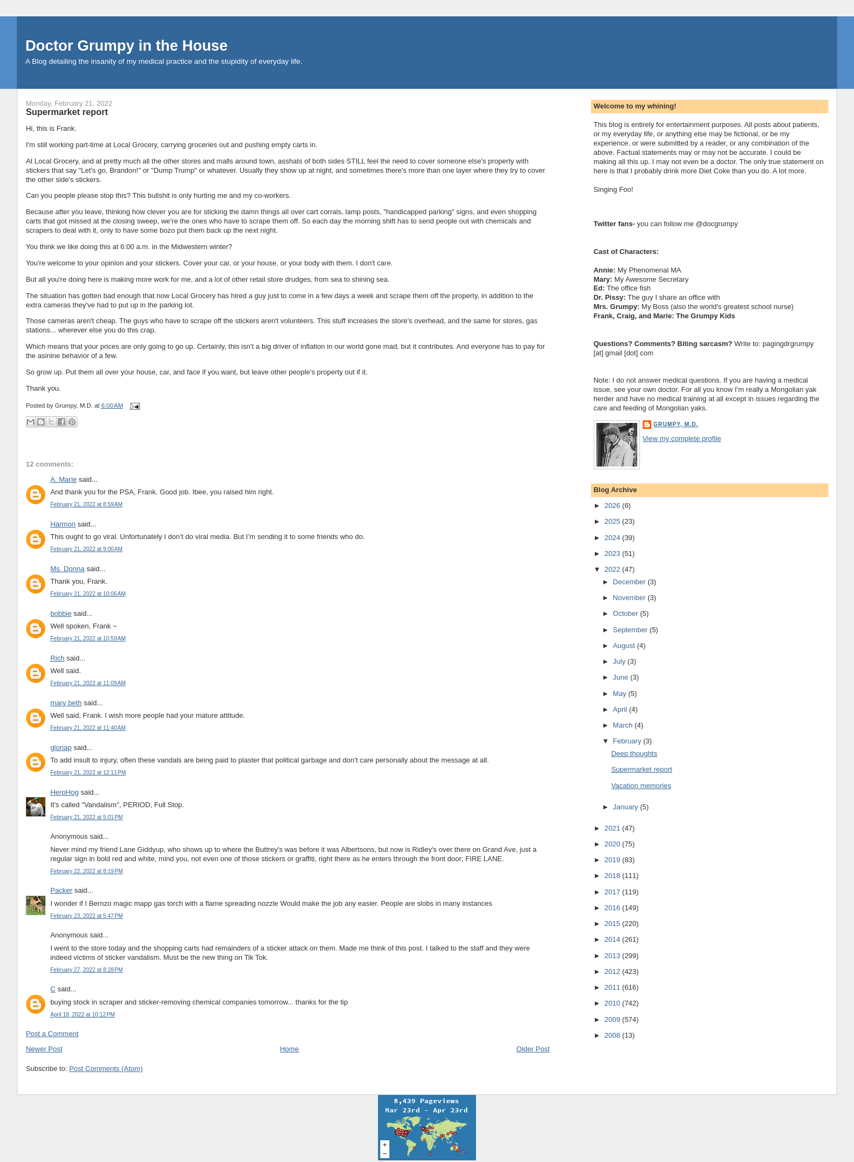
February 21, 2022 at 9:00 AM (86, 549)
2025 (614, 521)
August (625, 645)
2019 (614, 860)
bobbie (60, 613)
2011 (614, 987)
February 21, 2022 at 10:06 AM (87, 594)
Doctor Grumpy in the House (126, 45)
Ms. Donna (67, 569)
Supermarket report (67, 112)
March (624, 725)
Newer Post (44, 1049)
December (630, 582)
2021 (614, 828)
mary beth (66, 703)
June (621, 677)
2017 (614, 892)
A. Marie (63, 479)
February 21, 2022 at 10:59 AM (87, 638)
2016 (614, 908)
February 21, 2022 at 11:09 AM (87, 683)
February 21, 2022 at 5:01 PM (86, 817)
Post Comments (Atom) (106, 1068)
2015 (614, 923)
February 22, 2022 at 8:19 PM (86, 871)
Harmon (62, 524)
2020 (614, 844)
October (626, 613)
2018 (614, 876)
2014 (614, 939)
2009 (614, 1019)
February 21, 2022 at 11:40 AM (87, 728)
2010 (614, 1003)
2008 (614, 1035)
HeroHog (64, 792)
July (620, 661)
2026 (614, 505)
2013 (614, 956)
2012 (614, 971)
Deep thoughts (634, 753)
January (626, 807)
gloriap (60, 747)
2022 (614, 569)
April (621, 709)
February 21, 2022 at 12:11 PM (88, 773)
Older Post (533, 1049)
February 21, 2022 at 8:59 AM (86, 504)
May (620, 693)
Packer (61, 890)
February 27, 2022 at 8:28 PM (86, 970)
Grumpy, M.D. (676, 424)
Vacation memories (641, 786)
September (631, 630)
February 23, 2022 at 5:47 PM (86, 916)
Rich (57, 658)
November (630, 598)
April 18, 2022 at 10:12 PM (82, 1015)
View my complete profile (682, 438)
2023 (614, 553)
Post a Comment (52, 1034)
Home (289, 1049)
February (628, 741)
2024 (614, 538)
